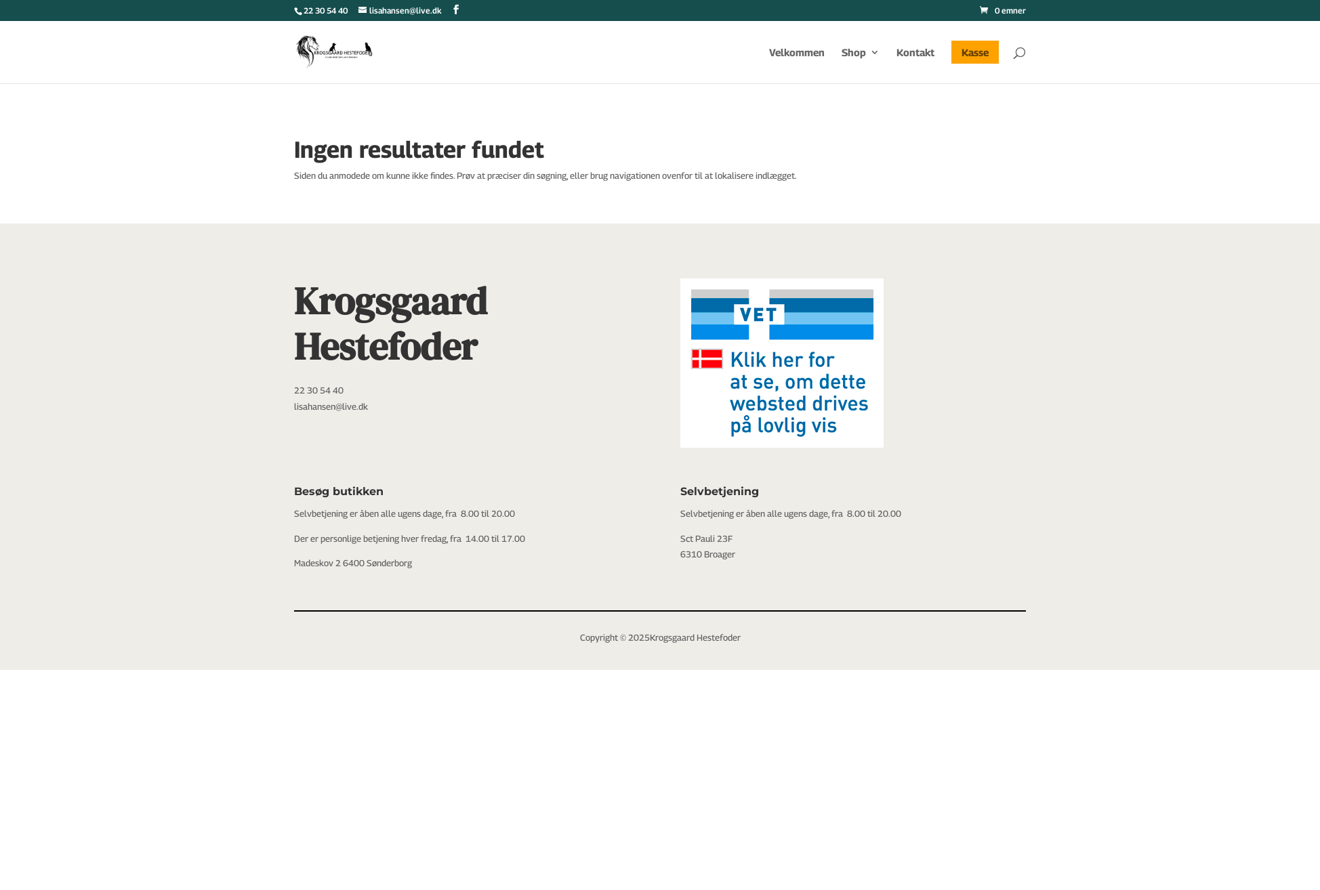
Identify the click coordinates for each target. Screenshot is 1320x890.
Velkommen (797, 52)
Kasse (975, 52)
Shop (854, 52)
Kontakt (915, 52)
